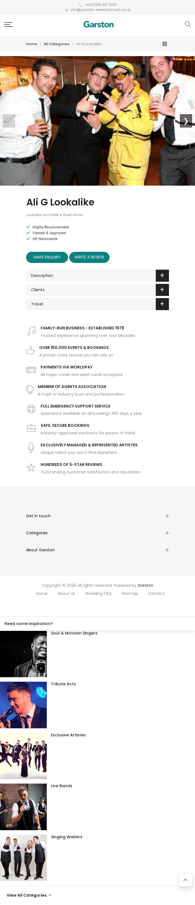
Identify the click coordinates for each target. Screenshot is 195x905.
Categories (37, 533)
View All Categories (29, 895)
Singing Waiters (66, 837)
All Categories (56, 44)
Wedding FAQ (98, 593)
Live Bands (61, 786)
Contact (156, 593)
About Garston (40, 550)
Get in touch (38, 516)
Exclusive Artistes (68, 735)
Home (31, 44)
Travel (100, 304)
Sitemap (130, 593)
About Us (66, 593)
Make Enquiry (47, 257)
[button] (8, 24)
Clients (100, 290)
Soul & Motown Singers (74, 633)
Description (100, 276)
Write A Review (89, 257)
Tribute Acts (63, 684)
